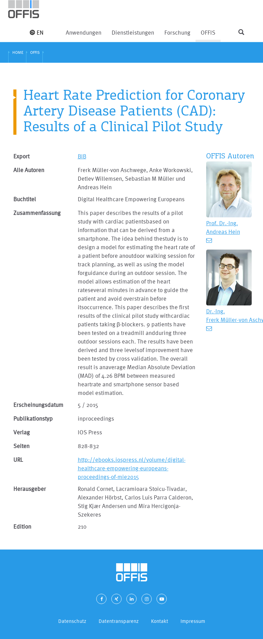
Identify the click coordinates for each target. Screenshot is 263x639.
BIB (82, 156)
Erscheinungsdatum (38, 404)
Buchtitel (24, 199)
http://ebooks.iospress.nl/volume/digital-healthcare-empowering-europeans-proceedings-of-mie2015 (132, 468)
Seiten (21, 446)
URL (18, 459)
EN (36, 32)
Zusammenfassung (37, 212)
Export (21, 156)
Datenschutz (72, 621)
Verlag (21, 432)
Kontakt (159, 621)
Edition (22, 526)
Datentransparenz (119, 621)
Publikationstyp (33, 418)
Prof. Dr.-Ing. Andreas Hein (223, 227)
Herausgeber (29, 488)
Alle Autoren (28, 170)
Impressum (192, 621)
